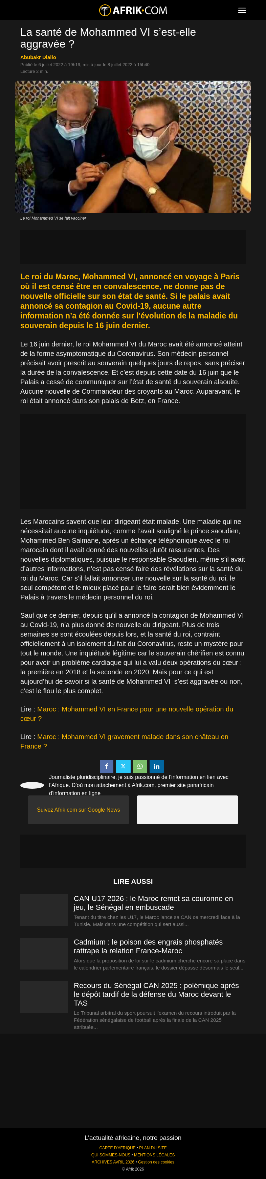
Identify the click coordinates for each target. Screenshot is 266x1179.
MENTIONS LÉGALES (154, 1155)
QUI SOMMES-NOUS (111, 1155)
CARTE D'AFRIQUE (117, 1148)
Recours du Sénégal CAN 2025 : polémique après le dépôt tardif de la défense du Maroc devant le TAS (156, 994)
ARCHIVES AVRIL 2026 (113, 1162)
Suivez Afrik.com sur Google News (78, 810)
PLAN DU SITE (153, 1148)
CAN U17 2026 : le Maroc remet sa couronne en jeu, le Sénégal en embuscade (153, 902)
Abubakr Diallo (38, 57)
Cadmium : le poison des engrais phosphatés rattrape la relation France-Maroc (148, 946)
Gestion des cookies (156, 1162)
